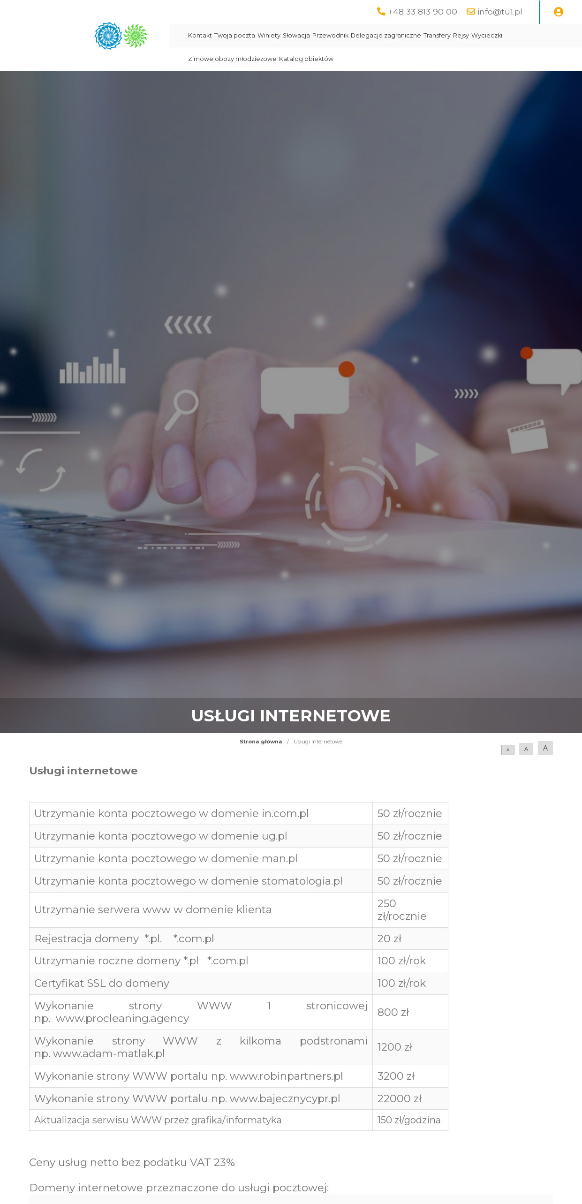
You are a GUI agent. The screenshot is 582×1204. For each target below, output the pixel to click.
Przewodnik (330, 35)
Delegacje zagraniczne (386, 35)
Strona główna (261, 741)
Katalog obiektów (306, 58)
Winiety (268, 35)
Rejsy (461, 35)
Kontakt (200, 35)
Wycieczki (486, 35)
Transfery (437, 35)
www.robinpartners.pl (286, 1076)
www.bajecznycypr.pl (285, 1098)
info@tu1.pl (499, 11)
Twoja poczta (234, 35)
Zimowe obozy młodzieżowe (232, 58)
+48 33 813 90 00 (422, 11)
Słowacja (296, 35)
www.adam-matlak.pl (109, 1053)
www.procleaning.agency (122, 1018)
